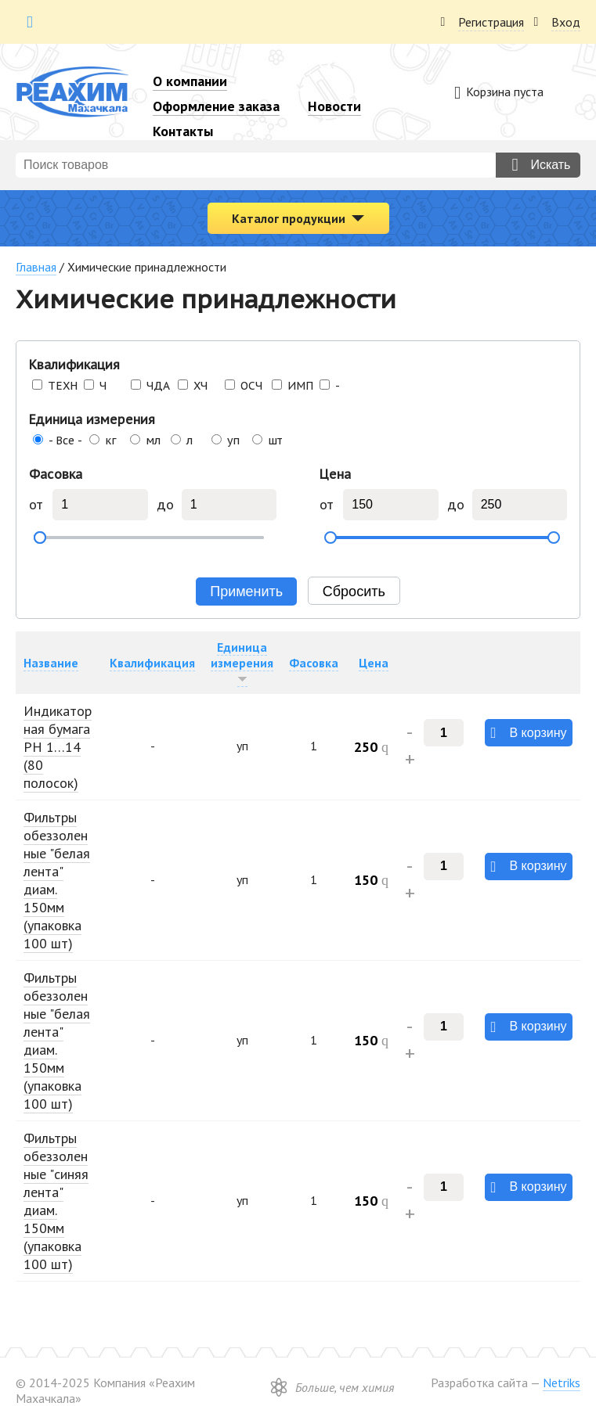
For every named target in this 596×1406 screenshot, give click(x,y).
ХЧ (200, 386)
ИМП (300, 386)
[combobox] (256, 165)
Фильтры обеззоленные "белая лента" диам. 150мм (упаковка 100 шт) (56, 880)
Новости (334, 106)
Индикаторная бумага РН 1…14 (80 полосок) (57, 747)
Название (50, 663)
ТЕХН (63, 386)
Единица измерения (92, 419)
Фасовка (55, 474)
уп (233, 440)
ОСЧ (251, 386)
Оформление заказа (216, 106)
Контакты (183, 131)
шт (275, 440)
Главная (36, 267)
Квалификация (74, 364)
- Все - (65, 440)
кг (111, 440)
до (165, 504)
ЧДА (158, 386)
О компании (190, 81)
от (35, 504)
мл (153, 440)
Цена (335, 474)
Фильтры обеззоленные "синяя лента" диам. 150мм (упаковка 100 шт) (55, 1201)
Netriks (561, 1382)
